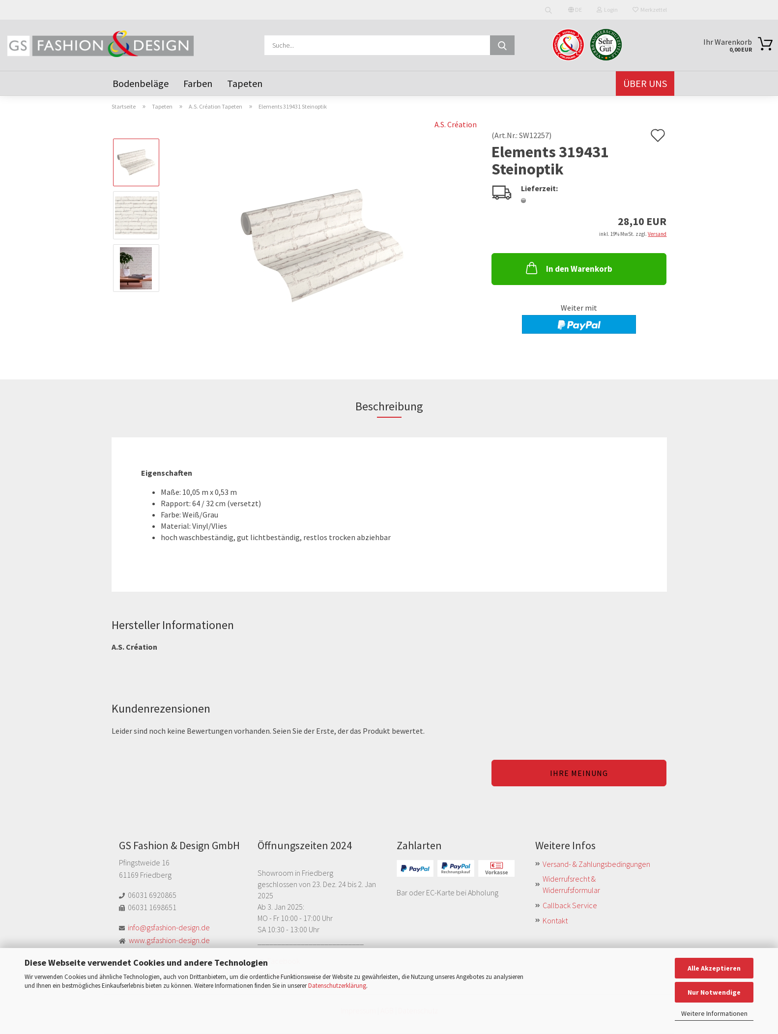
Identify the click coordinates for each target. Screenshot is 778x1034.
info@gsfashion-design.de (169, 927)
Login (607, 9)
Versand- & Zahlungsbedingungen (596, 864)
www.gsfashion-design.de (169, 940)
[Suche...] (502, 45)
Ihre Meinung (579, 773)
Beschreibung (389, 406)
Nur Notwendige (714, 992)
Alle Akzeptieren (714, 968)
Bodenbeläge (141, 83)
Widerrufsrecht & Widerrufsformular (571, 884)
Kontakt (555, 920)
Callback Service (570, 905)
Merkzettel (650, 9)
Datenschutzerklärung (337, 985)
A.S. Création (455, 124)
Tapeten (244, 83)
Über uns (645, 83)
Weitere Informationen (714, 1013)
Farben (197, 83)
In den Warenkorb (568, 268)
